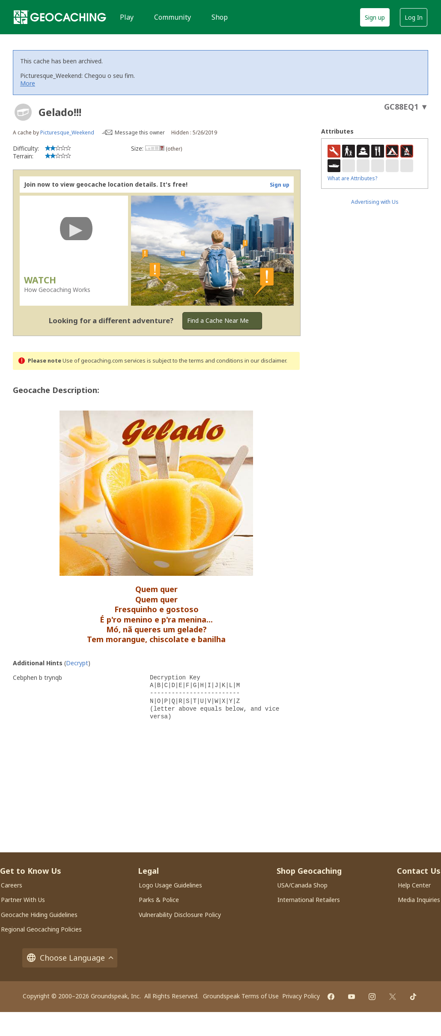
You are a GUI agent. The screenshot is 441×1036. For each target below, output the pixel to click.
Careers (11, 885)
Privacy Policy (301, 996)
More (27, 83)
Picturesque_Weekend (67, 132)
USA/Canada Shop (302, 885)
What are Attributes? (352, 178)
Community (172, 17)
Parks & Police (159, 900)
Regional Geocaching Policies (41, 929)
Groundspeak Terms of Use (241, 996)
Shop (220, 17)
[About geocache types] (23, 112)
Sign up (375, 17)
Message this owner (140, 132)
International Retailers (308, 900)
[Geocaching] (60, 17)
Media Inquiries (419, 900)
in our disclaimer (265, 360)
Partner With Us (23, 900)
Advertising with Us (375, 201)
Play (127, 17)
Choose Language (69, 958)
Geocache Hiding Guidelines (39, 915)
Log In (414, 17)
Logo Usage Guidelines (170, 885)
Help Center (414, 885)
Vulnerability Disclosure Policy (180, 915)
